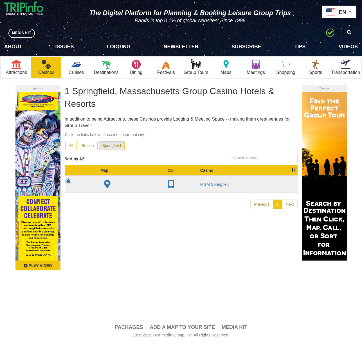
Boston (88, 148)
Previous (261, 213)
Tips (299, 46)
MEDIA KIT (23, 33)
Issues (64, 46)
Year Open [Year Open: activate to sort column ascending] (154, 176)
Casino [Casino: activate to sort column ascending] (104, 178)
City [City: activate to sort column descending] (129, 178)
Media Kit (234, 330)
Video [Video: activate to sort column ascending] (240, 178)
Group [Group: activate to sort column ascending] (283, 178)
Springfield (111, 148)
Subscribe (246, 46)
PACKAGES (129, 330)
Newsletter (180, 46)
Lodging (119, 46)
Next (290, 213)
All (71, 148)
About (13, 46)
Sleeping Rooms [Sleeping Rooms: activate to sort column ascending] (181, 176)
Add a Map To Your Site (182, 330)
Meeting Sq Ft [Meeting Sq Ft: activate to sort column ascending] (212, 176)
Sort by (75, 161)
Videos (348, 46)
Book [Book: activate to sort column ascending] (261, 178)
